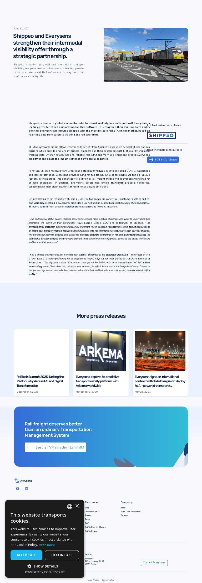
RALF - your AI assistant (130, 512)
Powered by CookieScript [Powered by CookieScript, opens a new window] (45, 572)
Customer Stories (92, 512)
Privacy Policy (108, 580)
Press (87, 519)
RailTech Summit (91, 531)
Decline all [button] (62, 555)
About (122, 508)
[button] (45, 566)
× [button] (77, 506)
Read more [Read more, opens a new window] (47, 545)
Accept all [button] (26, 555)
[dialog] (44, 539)
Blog (87, 508)
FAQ (87, 523)
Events (88, 515)
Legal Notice (93, 580)
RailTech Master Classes (95, 527)
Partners (124, 515)
